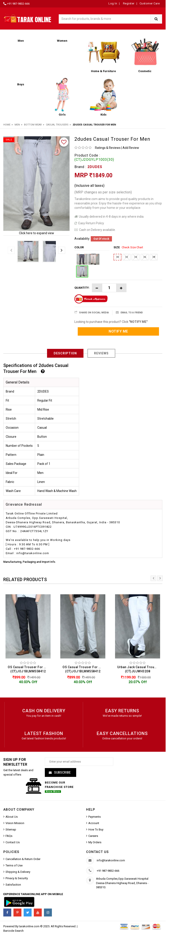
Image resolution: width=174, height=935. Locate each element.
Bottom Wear (33, 124)
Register (128, 3)
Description (65, 353)
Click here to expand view (36, 233)
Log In (112, 3)
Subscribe (62, 772)
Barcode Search (13, 931)
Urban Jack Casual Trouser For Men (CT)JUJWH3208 (138, 669)
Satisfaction (13, 884)
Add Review (131, 148)
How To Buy (95, 829)
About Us (12, 816)
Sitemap (11, 829)
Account (93, 823)
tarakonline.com (29, 926)
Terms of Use (14, 865)
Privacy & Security (17, 878)
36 (144, 257)
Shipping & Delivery (18, 872)
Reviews (101, 353)
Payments (94, 816)
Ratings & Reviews (108, 148)
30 (117, 257)
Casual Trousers (57, 124)
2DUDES (94, 167)
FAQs (9, 836)
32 (126, 257)
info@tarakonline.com (111, 860)
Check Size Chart (132, 247)
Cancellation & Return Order (23, 859)
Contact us (97, 852)
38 (153, 257)
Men (17, 124)
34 (135, 257)
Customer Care (150, 3)
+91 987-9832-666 (18, 3)
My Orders (94, 842)
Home (6, 124)
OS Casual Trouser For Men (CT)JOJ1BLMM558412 (29, 669)
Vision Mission (15, 823)
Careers (93, 836)
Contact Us (13, 842)
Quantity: (82, 287)
